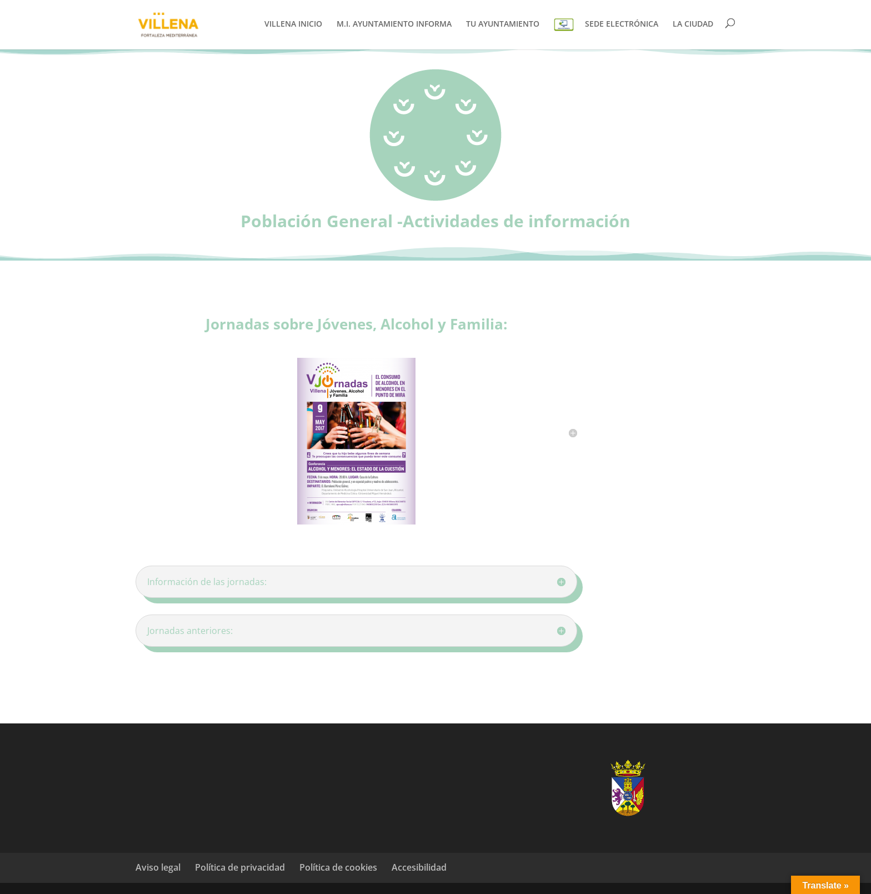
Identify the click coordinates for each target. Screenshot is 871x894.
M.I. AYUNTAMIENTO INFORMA (394, 24)
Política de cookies (338, 867)
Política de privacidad (240, 867)
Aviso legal (158, 867)
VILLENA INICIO (293, 24)
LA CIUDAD (693, 24)
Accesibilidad (419, 867)
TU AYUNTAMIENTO (502, 24)
